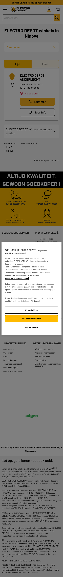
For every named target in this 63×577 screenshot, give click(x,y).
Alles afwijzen (31, 310)
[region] (31, 288)
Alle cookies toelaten (31, 319)
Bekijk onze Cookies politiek (16, 278)
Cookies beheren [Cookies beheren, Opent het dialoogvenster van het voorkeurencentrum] (31, 327)
